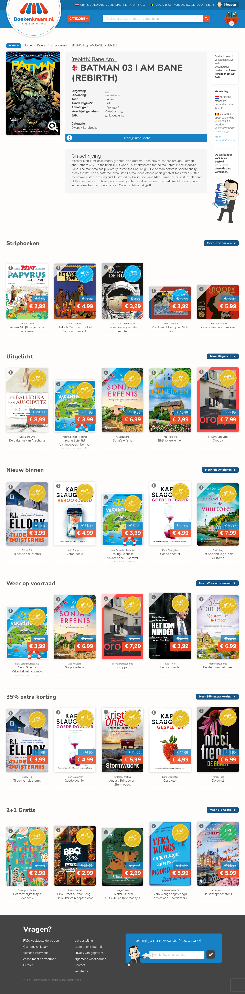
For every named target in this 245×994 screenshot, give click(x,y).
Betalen (28, 965)
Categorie (79, 18)
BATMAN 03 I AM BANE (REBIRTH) (94, 45)
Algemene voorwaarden (90, 959)
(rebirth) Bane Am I (94, 59)
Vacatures (81, 971)
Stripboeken (59, 45)
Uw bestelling (83, 940)
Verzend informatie (36, 952)
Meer (219, 243)
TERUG (14, 45)
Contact (79, 965)
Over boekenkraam (36, 946)
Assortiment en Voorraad (39, 959)
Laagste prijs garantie (88, 946)
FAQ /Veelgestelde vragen (41, 940)
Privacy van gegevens (89, 952)
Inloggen (230, 4)
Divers (41, 45)
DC (107, 91)
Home (28, 45)
